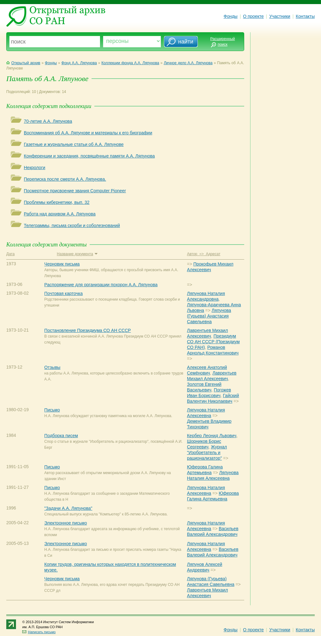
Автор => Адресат (203, 254)
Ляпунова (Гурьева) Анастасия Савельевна (209, 316)
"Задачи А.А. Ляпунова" (68, 508)
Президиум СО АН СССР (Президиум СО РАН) (213, 342)
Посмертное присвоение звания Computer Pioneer (75, 190)
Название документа (77, 254)
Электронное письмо (65, 522)
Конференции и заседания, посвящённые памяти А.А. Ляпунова (89, 155)
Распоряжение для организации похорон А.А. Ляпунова (100, 284)
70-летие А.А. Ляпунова (48, 121)
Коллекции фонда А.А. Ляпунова (130, 63)
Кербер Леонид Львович (211, 435)
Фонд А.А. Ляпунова (79, 63)
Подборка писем (61, 435)
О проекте (253, 16)
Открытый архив (23, 63)
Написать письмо (38, 632)
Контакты (305, 16)
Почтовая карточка (63, 293)
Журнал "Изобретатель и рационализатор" (207, 452)
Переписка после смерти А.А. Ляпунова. (65, 179)
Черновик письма (62, 263)
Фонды (230, 16)
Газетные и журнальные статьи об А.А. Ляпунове (74, 144)
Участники (279, 16)
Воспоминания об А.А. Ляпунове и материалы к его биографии (88, 132)
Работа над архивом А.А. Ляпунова (60, 213)
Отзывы (52, 367)
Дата (10, 254)
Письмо (52, 409)
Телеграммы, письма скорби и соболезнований (72, 225)
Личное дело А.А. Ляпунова (188, 63)
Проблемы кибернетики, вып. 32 (56, 202)
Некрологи (34, 167)
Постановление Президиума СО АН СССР (87, 330)
